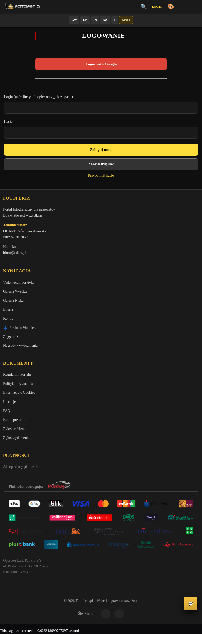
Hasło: (9, 122)
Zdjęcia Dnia (12, 337)
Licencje (9, 402)
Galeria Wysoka (15, 291)
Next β (126, 19)
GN (85, 19)
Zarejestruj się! (101, 164)
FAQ (6, 411)
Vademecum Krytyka (18, 282)
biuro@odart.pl (14, 253)
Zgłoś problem (14, 429)
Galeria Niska (13, 301)
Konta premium (14, 420)
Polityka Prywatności (18, 384)
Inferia (8, 309)
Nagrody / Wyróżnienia (20, 345)
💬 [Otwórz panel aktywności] (190, 604)
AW (105, 19)
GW (74, 19)
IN (95, 19)
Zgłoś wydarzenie (16, 438)
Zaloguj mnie (101, 149)
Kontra (8, 318)
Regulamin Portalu (17, 374)
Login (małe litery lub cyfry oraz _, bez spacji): (39, 97)
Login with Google (101, 64)
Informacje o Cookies (19, 393)
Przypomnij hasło (101, 175)
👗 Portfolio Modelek (19, 328)
